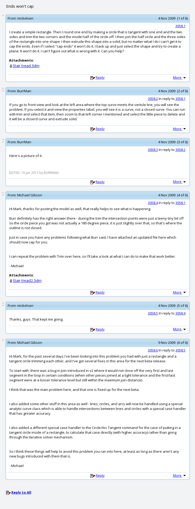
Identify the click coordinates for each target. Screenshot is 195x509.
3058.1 (180, 26)
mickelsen (25, 18)
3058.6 (153, 350)
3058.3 (153, 149)
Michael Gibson (29, 195)
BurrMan (24, 91)
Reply (100, 77)
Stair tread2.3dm (27, 280)
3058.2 (153, 98)
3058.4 (153, 202)
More (180, 77)
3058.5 (153, 313)
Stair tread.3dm (26, 65)
